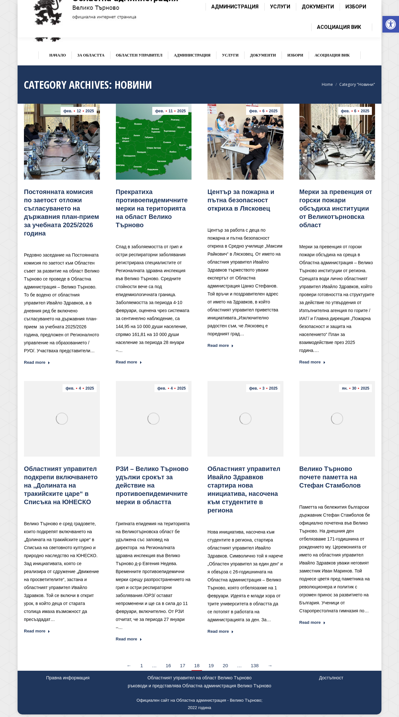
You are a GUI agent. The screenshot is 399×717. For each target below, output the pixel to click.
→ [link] (269, 665)
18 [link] (197, 665)
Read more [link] (37, 362)
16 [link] (168, 665)
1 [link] (141, 665)
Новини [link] (74, 242)
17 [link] (182, 665)
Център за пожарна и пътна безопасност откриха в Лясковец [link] (240, 200)
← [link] (129, 665)
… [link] (154, 665)
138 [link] (255, 665)
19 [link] (211, 665)
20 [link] (225, 665)
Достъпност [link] (331, 677)
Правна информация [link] (68, 677)
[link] (390, 24)
